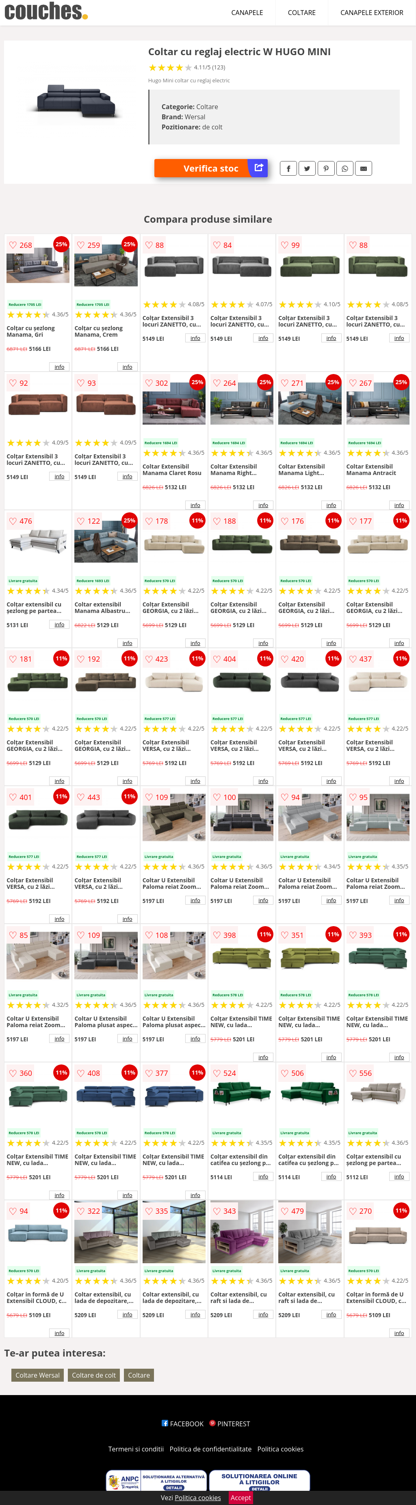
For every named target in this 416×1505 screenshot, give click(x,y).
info (59, 366)
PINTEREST (229, 1423)
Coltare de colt (94, 1375)
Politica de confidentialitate (211, 1449)
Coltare (139, 1375)
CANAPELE (247, 12)
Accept (241, 1497)
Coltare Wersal (37, 1375)
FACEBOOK (183, 1423)
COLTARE (302, 12)
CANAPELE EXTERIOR (371, 12)
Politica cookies (281, 1449)
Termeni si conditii (136, 1449)
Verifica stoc (226, 168)
